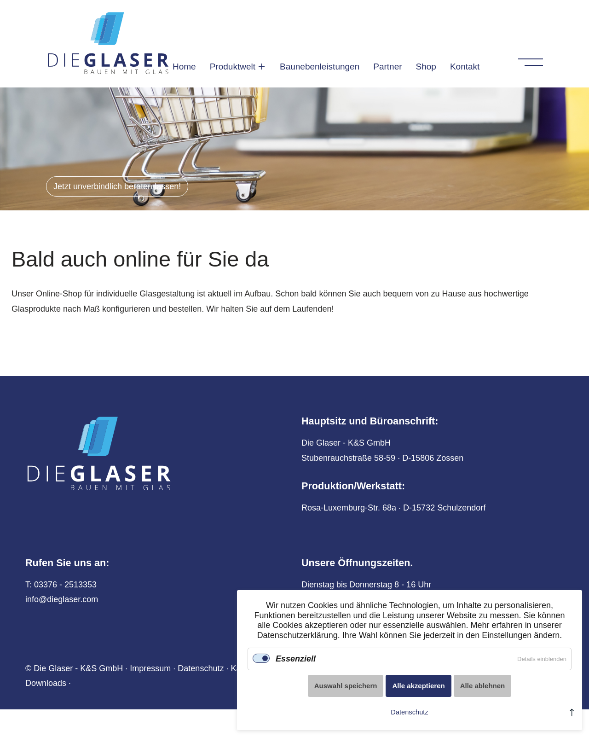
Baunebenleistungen (319, 66)
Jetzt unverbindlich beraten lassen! (117, 186)
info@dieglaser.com (61, 599)
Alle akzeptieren (418, 686)
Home (184, 66)
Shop (426, 66)
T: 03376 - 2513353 (61, 584)
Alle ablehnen (482, 686)
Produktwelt (232, 66)
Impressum (150, 668)
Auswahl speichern (345, 686)
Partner (387, 66)
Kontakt (464, 66)
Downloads (45, 683)
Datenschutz (201, 668)
